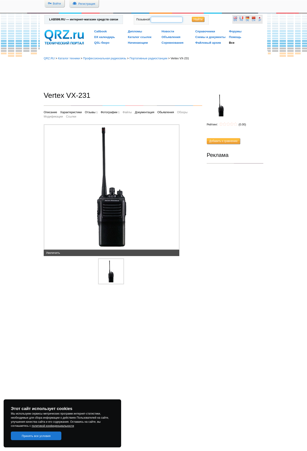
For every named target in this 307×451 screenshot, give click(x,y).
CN (253, 20)
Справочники (205, 31)
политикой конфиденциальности (53, 425)
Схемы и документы (210, 37)
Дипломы (135, 31)
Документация (144, 112)
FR (241, 20)
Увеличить (53, 252)
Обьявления (165, 112)
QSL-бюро (101, 42)
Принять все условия (36, 436)
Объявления (171, 37)
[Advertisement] (153, 76)
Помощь (235, 37)
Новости (168, 31)
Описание (50, 112)
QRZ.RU (49, 58)
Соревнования (173, 42)
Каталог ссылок (139, 37)
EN (235, 20)
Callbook (100, 31)
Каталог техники (69, 58)
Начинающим (138, 42)
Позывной (143, 19)
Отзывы (90, 112)
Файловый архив (208, 42)
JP (259, 20)
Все (231, 42)
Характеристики (71, 112)
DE (247, 20)
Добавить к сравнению (223, 141)
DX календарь (104, 37)
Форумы (235, 31)
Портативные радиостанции (148, 58)
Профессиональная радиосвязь (104, 58)
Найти (198, 19)
